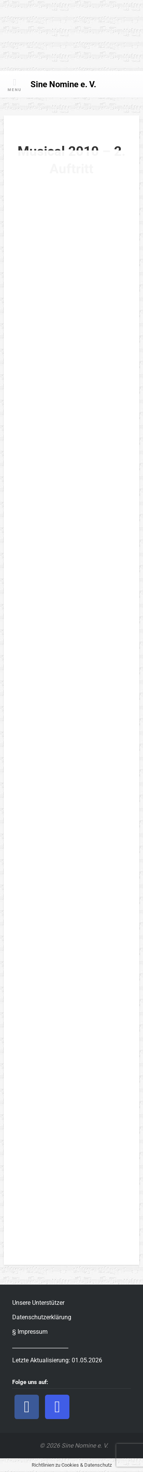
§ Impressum (30, 1331)
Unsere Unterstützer (38, 1302)
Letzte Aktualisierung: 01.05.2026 (57, 1360)
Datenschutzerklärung (41, 1317)
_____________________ (40, 1345)
